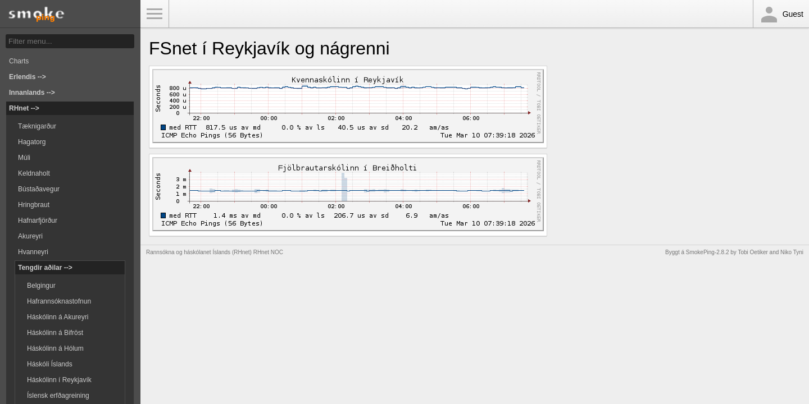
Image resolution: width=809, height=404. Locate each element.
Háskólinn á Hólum (55, 348)
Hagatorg (32, 142)
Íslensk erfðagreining (58, 396)
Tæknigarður (37, 126)
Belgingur (41, 286)
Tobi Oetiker (752, 252)
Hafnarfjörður (37, 220)
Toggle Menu (154, 14)
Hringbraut (33, 205)
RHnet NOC (268, 252)
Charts (19, 61)
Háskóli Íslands (49, 364)
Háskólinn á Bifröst (55, 333)
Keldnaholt (34, 173)
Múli (24, 158)
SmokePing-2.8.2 (707, 252)
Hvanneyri (33, 252)
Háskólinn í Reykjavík (59, 380)
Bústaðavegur (39, 189)
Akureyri (30, 236)
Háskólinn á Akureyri (57, 317)
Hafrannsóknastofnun (59, 301)
